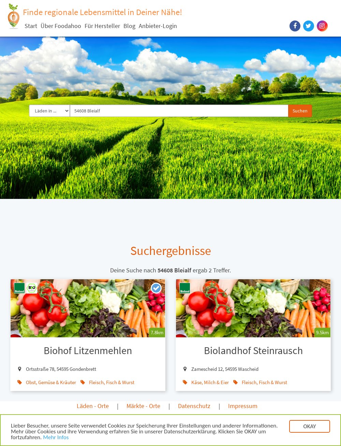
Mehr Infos (56, 440)
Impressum (242, 406)
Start (31, 26)
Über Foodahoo (61, 26)
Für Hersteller (102, 26)
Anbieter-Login (158, 26)
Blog (129, 26)
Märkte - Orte (143, 406)
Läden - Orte (93, 406)
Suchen (300, 111)
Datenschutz (194, 406)
